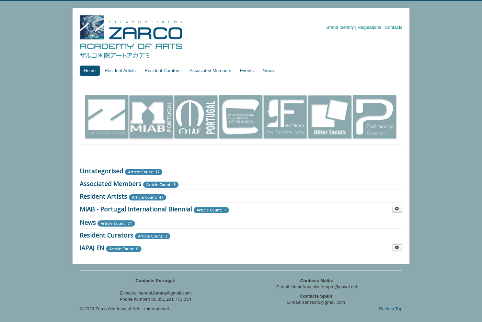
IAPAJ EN (92, 248)
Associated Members (210, 70)
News (268, 70)
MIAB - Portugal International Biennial (136, 209)
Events (247, 70)
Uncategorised (101, 171)
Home (90, 70)
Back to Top (390, 308)
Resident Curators (163, 70)
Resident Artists (120, 70)
